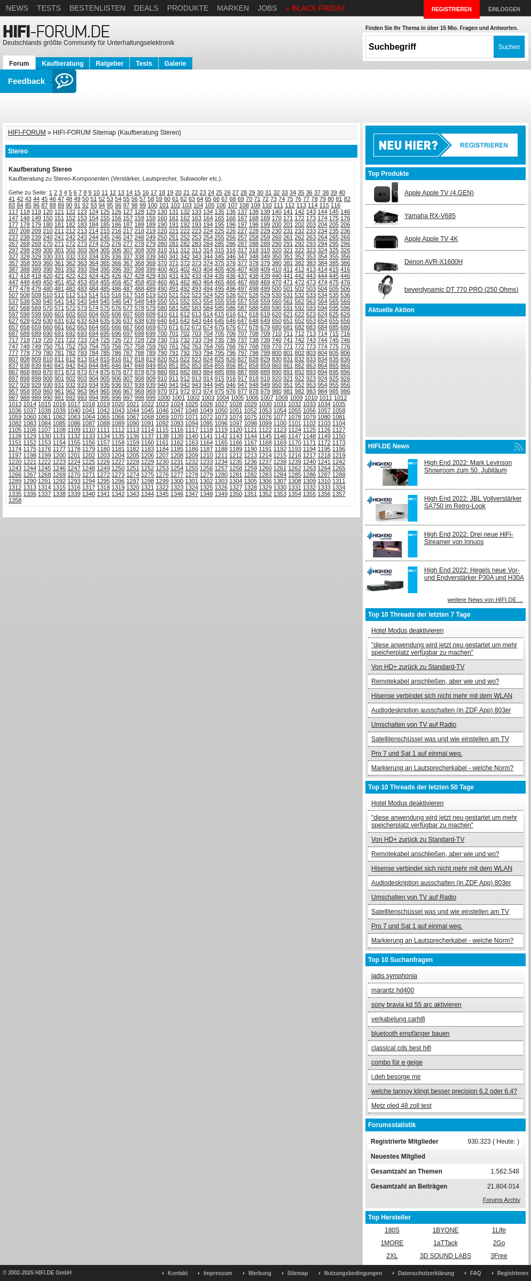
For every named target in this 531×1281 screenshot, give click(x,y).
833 (311, 359)
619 (265, 314)
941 (173, 385)
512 (70, 295)
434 (208, 276)
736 (231, 340)
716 (345, 333)
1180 (103, 449)
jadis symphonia (394, 976)
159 (150, 218)
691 (59, 333)
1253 (161, 468)
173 (311, 218)
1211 (221, 455)
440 (277, 276)
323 (311, 250)
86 (36, 205)
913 (196, 378)
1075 (250, 417)
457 (127, 282)
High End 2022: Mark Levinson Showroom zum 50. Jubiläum (468, 466)
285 (219, 243)
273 (82, 243)
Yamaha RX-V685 (430, 216)
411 (288, 269)
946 (231, 385)
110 (267, 205)
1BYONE (446, 1230)
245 (105, 237)
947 (242, 385)
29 (251, 192)
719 (36, 340)
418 (24, 276)
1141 (206, 436)
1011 (325, 397)
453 (82, 282)
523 (196, 295)
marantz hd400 (392, 990)
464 (208, 282)
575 (105, 308)
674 (208, 327)
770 (277, 346)
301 (59, 250)
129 (150, 211)
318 (254, 250)
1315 (59, 487)
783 (82, 353)
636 (116, 320)
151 (59, 218)
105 (209, 205)
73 (273, 199)
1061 (44, 417)
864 (322, 365)
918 (254, 378)
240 (47, 237)
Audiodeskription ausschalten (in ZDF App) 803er (441, 710)
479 (36, 288)
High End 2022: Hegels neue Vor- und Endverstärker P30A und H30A (474, 573)
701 (173, 333)
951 (288, 385)
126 (116, 211)
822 (185, 359)
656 (345, 320)
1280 (221, 474)
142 (299, 211)
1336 (30, 494)
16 (145, 192)
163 (196, 218)
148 (24, 218)
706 (231, 333)
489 (150, 288)
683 (311, 327)
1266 (15, 474)
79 (322, 199)
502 (299, 288)
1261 (280, 468)
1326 (221, 487)
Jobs (267, 8)
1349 (221, 494)
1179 (88, 449)
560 (277, 301)
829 (265, 359)
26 (227, 192)
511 (59, 295)
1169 (280, 442)
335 (105, 256)
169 (265, 218)
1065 (103, 417)
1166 (235, 442)
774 (322, 346)
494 (208, 288)
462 (185, 282)
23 (203, 192)
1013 (15, 404)
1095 (206, 423)
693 (82, 333)
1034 (323, 404)
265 (334, 237)
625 (334, 314)
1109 (73, 429)
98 (134, 205)
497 (242, 288)
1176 (44, 449)
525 (219, 295)
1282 (250, 474)
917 (242, 378)
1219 (338, 455)
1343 (132, 494)
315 (219, 250)
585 (219, 308)
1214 (265, 455)
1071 (191, 417)
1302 (206, 481)
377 (242, 263)
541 (59, 301)
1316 (73, 487)
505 (334, 288)
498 (254, 288)
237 (13, 237)
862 (299, 365)
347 (242, 256)
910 (162, 378)
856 (231, 365)
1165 (221, 442)
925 (334, 378)
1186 (191, 449)
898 (24, 378)
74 (281, 199)
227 (242, 231)
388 (24, 269)
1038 (44, 410)
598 (24, 314)
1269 (59, 474)
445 (334, 276)
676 (231, 327)
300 (47, 250)
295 (334, 243)
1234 (221, 462)
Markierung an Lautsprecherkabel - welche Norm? (442, 768)
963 (82, 391)
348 (254, 256)
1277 (176, 474)
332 (70, 256)
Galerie (175, 63)
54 (118, 199)
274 (93, 243)
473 (311, 282)
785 (105, 353)
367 (127, 263)
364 (93, 263)
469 (265, 282)
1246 (59, 468)
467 (242, 282)
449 (36, 282)
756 (116, 346)
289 (265, 243)
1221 (30, 462)
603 (82, 314)
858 (254, 365)
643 (196, 320)
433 (196, 276)
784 (93, 353)
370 (162, 263)
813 (82, 359)
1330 (280, 487)
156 (116, 218)
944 (208, 385)
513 (82, 295)
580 (162, 308)
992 (70, 397)
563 (311, 301)
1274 (132, 474)
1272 (103, 474)
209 (36, 231)
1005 (237, 397)
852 (185, 365)
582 (185, 308)
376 (231, 263)
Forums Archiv (501, 1200)
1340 (88, 494)
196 (231, 224)
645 (219, 320)
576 (116, 308)
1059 (15, 417)
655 (334, 320)
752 (70, 346)
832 (299, 359)
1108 (59, 429)
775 (334, 346)
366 (116, 263)
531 (288, 295)
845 (105, 365)
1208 (176, 455)
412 (299, 269)
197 (242, 224)
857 (242, 365)
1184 (161, 449)
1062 (59, 417)
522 (185, 295)
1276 (161, 474)
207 (13, 231)
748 (24, 346)
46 (53, 199)
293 (311, 243)
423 (82, 276)
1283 (265, 474)
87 (44, 205)
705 (219, 333)
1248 (88, 468)
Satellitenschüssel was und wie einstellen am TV (440, 739)
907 (127, 378)
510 (47, 295)
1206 (147, 455)
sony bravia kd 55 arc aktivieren (416, 1004)
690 (47, 333)
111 (278, 205)
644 (208, 320)
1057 (323, 410)
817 (127, 359)
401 (173, 269)
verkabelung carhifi (398, 1019)
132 (185, 211)
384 (322, 263)
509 (36, 295)
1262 (294, 468)
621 (288, 314)
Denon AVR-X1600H (433, 262)
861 (288, 365)
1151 (15, 442)
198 (254, 224)
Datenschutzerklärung (426, 1273)
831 (288, 359)
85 (28, 205)
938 (139, 385)
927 (13, 385)
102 (175, 205)
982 (299, 391)
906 (116, 378)
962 (70, 391)
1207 (161, 455)
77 (306, 199)
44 (36, 199)
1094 (191, 423)
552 (185, 301)
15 (137, 192)
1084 (44, 423)
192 (185, 224)
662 (70, 327)
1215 (280, 455)
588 (254, 308)
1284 (280, 474)
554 (208, 301)
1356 (323, 494)
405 (219, 269)
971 (173, 391)
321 (288, 250)
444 (322, 276)
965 (105, 391)
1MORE (392, 1243)
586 (231, 308)
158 (139, 218)
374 (208, 263)
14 (129, 192)
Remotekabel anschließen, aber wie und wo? (435, 681)
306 (116, 250)
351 (288, 256)
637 (127, 320)
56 (134, 199)
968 (139, 391)
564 (322, 301)
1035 (338, 404)
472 (299, 282)
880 (162, 372)
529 (265, 295)
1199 (44, 455)
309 (150, 250)
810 (47, 359)
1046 (161, 410)
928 (24, 385)
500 (277, 288)
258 (254, 237)
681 (288, 327)
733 (196, 340)
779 (36, 353)
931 (59, 385)
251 (173, 237)
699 (150, 333)
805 (334, 353)
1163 (191, 442)
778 (24, 353)
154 (93, 218)
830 (277, 359)
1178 (73, 449)
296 (345, 243)
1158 (118, 442)
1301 (191, 481)
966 (116, 391)
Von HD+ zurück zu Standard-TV (417, 667)
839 (36, 365)
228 (254, 231)
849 (150, 365)
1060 (30, 417)
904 (93, 378)
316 (231, 250)
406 (231, 269)
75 (290, 199)
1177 (59, 449)
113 (301, 205)
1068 (147, 417)
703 (196, 333)
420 (47, 276)
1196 (338, 449)
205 (334, 224)
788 (139, 353)
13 (121, 192)
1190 (250, 449)
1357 (338, 494)
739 (265, 340)
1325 (206, 487)
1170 (294, 442)
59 (159, 199)
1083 (30, 423)
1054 (280, 410)
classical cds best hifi (401, 1048)
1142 (221, 436)
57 (142, 199)
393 (82, 269)
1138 (161, 436)
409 (265, 269)
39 (334, 192)
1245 (44, 468)
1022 (147, 404)
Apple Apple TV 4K (431, 239)
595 (334, 308)
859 (265, 365)
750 (47, 346)
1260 (265, 468)
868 (24, 372)
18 (162, 192)
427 (127, 276)
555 (219, 301)
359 (36, 263)
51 (93, 199)
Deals (146, 8)
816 (116, 359)
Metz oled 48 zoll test (401, 1105)
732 (185, 340)
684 (322, 327)
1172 (323, 442)
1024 (176, 404)
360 (47, 263)
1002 (193, 397)
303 (82, 250)
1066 (118, 417)
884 (208, 372)
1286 (309, 474)
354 (322, 256)
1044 (132, 410)
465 (219, 282)
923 (311, 378)
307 (127, 250)
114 (312, 205)
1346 (176, 494)
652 (299, 320)
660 (47, 327)
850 (162, 365)
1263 (309, 468)
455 (105, 282)
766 (231, 346)
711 (288, 333)
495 (219, 288)
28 (243, 192)
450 (47, 282)
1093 (176, 423)
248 (139, 237)
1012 (340, 397)
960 (47, 391)
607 (127, 314)
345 (219, 256)
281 (173, 243)
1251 (132, 468)
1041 (88, 410)
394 (93, 269)
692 (70, 333)
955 (334, 385)
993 (82, 397)
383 (311, 263)
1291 (44, 481)
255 (219, 237)
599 (36, 314)
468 (254, 282)
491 (173, 288)
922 (299, 378)
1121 (250, 429)
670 (162, 327)
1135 (118, 436)
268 (24, 243)
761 (173, 346)
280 (162, 243)
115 (324, 205)
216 (116, 231)
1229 (147, 462)
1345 (161, 494)
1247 (73, 468)
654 (322, 320)
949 (265, 385)
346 (231, 256)
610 (162, 314)
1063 (73, 417)
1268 (44, 474)
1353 (280, 494)
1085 (59, 423)
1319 (118, 487)
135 (219, 211)
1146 (280, 436)
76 (298, 199)
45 (44, 199)
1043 (118, 410)
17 (154, 192)
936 (116, 385)
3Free (498, 1256)
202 (299, 224)
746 (345, 340)
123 (82, 211)
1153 (44, 442)
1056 (309, 410)
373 (196, 263)
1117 (191, 429)
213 (82, 231)
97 (126, 205)
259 (265, 237)
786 (116, 353)
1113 (132, 429)
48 (69, 199)
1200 (59, 455)
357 (13, 263)
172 (299, 218)
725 (105, 340)
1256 (206, 468)
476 (345, 282)
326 (345, 250)
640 (162, 320)
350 (277, 256)
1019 (103, 404)
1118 (206, 429)
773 (311, 346)
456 (116, 282)
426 (116, 276)
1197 (15, 455)
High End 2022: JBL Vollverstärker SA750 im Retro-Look (472, 502)
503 (311, 288)
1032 (294, 404)
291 (288, 243)
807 (13, 359)
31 (268, 192)
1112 (118, 429)
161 (173, 218)
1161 (161, 442)
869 (36, 372)
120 (47, 211)
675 (219, 327)
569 (36, 308)
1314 (44, 487)
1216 (294, 455)
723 (82, 340)
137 (242, 211)
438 (254, 276)
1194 (309, 449)
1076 (265, 417)
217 (127, 231)
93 (93, 205)
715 (334, 333)
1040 (73, 410)
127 (127, 211)
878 (139, 372)
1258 (235, 468)
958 (24, 391)
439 (265, 276)
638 (139, 320)
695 (105, 333)
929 (36, 385)
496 (231, 288)
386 (345, 263)
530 (277, 295)
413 (311, 269)
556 (231, 301)
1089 (118, 423)
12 (113, 192)
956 (345, 385)
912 (185, 378)
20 (178, 192)
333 (82, 256)
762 (185, 346)
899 (36, 378)
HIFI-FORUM (27, 132)
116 (335, 205)
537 (13, 301)
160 (162, 218)
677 (242, 327)
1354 (294, 494)
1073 (221, 417)
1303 (221, 481)
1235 (235, 462)
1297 (132, 481)
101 (164, 205)
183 (82, 224)
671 (173, 327)
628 (24, 320)
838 (24, 365)
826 (231, 359)
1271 (88, 474)
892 (299, 372)
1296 (118, 481)
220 (162, 231)
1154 (59, 442)
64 (200, 199)
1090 (132, 423)
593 (311, 308)
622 (299, 314)
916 (231, 378)
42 (20, 199)
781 (59, 353)
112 (289, 205)
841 (59, 365)
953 (311, 385)
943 (196, 385)
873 (82, 372)
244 (93, 237)
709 (265, 333)
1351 (250, 494)
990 (47, 397)
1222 (44, 462)
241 (59, 237)
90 (69, 205)
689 (36, 333)
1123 (280, 429)
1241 (323, 462)
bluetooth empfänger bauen (410, 1033)
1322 (161, 487)
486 (116, 288)
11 (104, 192)
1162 (176, 442)
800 (277, 353)
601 (59, 314)
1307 (280, 481)
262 (299, 237)
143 (311, 211)
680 (277, 327)
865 (334, 365)
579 (150, 308)
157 (127, 218)
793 (196, 353)
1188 (221, 449)
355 (334, 256)
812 (70, 359)
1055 (294, 410)
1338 (59, 494)
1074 (235, 417)
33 (285, 192)
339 (150, 256)
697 (127, 333)
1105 (15, 429)
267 (13, 243)
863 (311, 365)
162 (185, 218)
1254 (176, 468)
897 (13, 378)
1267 (30, 474)
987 (13, 397)
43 (28, 199)
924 (322, 378)
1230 (161, 462)
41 (12, 199)
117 (13, 211)
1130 (44, 436)
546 (116, 301)
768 (254, 346)
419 (36, 276)
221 (173, 231)
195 (219, 224)
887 (242, 372)
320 (277, 250)
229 (265, 231)
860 (277, 365)
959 (36, 391)
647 (242, 320)
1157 (103, 442)
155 (105, 218)
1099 (265, 423)
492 (185, 288)
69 (241, 199)
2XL (391, 1256)
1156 (88, 442)
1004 (222, 397)
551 (173, 301)
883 (196, 372)
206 (345, 224)
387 (13, 269)
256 (231, 237)
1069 (161, 417)
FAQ (475, 1273)
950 (277, 385)
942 (185, 385)
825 (219, 359)
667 (127, 327)
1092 (161, 423)
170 (277, 218)
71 (257, 199)
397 (127, 269)
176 (345, 218)
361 (59, 263)
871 (59, 372)
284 (208, 243)
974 (208, 391)
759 (150, 346)
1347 (191, 494)
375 (219, 263)
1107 (44, 429)
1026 (206, 404)
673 (196, 327)
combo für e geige (397, 1062)
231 (288, 231)
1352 (265, 494)
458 (139, 282)
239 (36, 237)
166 (231, 218)
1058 (338, 410)
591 (288, 308)
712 (299, 333)
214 (93, 231)
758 (139, 346)
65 (208, 199)
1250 (118, 468)
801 (288, 353)
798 (254, 353)
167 (242, 218)
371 (173, 263)
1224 (73, 462)
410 (277, 269)
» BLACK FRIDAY (316, 8)
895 (334, 372)
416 (345, 269)
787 (127, 353)
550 (162, 301)
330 (47, 256)
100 (152, 205)
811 (59, 359)
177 (13, 224)
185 (105, 224)
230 (277, 231)
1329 (265, 487)
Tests (49, 8)
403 (196, 269)
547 (127, 301)
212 (70, 231)
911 (173, 378)
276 (116, 243)
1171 (309, 442)
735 (219, 340)
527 (242, 295)
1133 (88, 436)
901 (59, 378)
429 (150, 276)
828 (254, 359)
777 (13, 353)
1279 (206, 474)
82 (347, 199)
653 (311, 320)
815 (105, 359)
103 (187, 205)
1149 (323, 436)
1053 (265, 410)
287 (242, 243)
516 (116, 295)
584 (208, 308)
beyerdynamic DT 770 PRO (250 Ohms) (461, 289)
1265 (338, 468)
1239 (294, 462)
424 (93, 276)
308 (139, 250)
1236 (250, 462)
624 (322, 314)
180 (47, 224)
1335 (15, 494)
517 (127, 295)
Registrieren (512, 1273)
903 (82, 378)
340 (162, 256)
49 (77, 199)
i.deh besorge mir (396, 1077)
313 (196, 250)
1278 (191, 474)
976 (231, 391)
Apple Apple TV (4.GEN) (439, 193)
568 (24, 308)
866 (345, 365)
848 (139, 365)
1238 (280, 462)
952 (299, 385)
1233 (206, 462)
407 (242, 269)
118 (24, 211)
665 (105, 327)
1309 (309, 481)
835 (334, 359)
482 (70, 288)
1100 (280, 423)
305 (105, 250)
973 (196, 391)
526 (231, 295)
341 (173, 256)
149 (36, 218)
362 (70, 263)
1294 (88, 481)
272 (70, 243)
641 (173, 320)
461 (173, 282)
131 (173, 211)
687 (13, 333)
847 (127, 365)
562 (299, 301)
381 (288, 263)
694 (93, 333)
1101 (294, 423)
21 (186, 192)
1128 (15, 436)
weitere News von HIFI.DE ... (485, 599)
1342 (118, 494)
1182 (132, 449)
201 (288, 224)
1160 (147, 442)
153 (82, 218)
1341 (103, 494)
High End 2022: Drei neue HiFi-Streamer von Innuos (468, 538)
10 (96, 192)
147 (13, 218)
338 (139, 256)
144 (322, 211)
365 (105, 263)
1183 (147, 449)
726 (116, 340)
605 (105, 314)
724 (93, 340)
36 (309, 192)
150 (47, 218)
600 (47, 314)
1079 (309, 417)
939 (150, 385)
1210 (206, 455)
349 (265, 256)
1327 (235, 487)
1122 (265, 429)
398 (139, 269)
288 (254, 243)
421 (59, 276)
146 (345, 211)
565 (334, 301)
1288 (338, 474)
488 (139, 288)
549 (150, 301)
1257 (221, 468)
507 (13, 295)
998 (139, 397)
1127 (338, 429)
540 (47, 301)
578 (139, 308)
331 (59, 256)
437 (242, 276)
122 (70, 211)
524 (208, 295)
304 (93, 250)
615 (219, 314)
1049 (206, 410)
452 (70, 282)
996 (116, 397)
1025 (191, 404)
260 (277, 237)
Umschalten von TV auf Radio (413, 724)
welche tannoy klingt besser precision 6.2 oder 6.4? (444, 1091)
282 (185, 243)
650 (277, 320)
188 (139, 224)
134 (208, 211)
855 (219, 365)
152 (70, 218)
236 (345, 231)
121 (59, 211)
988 (24, 397)
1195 (323, 449)
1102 (309, 423)
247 (127, 237)
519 (150, 295)
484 (93, 288)
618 (254, 314)
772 (299, 346)
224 (208, 231)
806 (345, 353)
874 (93, 372)
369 (150, 263)
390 (47, 269)
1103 (323, 423)
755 (105, 346)
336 (116, 256)
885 (219, 372)
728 (139, 340)
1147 (294, 436)
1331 (294, 487)
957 (13, 391)
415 (334, 269)
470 (277, 282)
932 (70, 385)
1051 (235, 410)
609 (150, 314)
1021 (132, 404)
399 (150, 269)
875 (105, 372)
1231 (176, 462)
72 (265, 199)
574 (93, 308)
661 (59, 327)
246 (116, 237)
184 (93, 224)
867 (13, 372)
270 (47, 243)
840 (47, 365)
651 (288, 320)
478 (24, 288)
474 (322, 282)
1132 (73, 436)
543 (82, 301)
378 (254, 263)
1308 (294, 481)
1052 (250, 410)
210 (47, 231)
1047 (176, 410)
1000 (163, 397)
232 (299, 231)
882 (185, 372)
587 (242, 308)
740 (277, 340)
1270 (73, 474)
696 (116, 333)
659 (36, 327)
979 (265, 391)
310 (162, 250)
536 (345, 295)
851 (173, 365)
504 (322, 288)
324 (322, 250)
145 (334, 211)
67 (224, 199)
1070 (176, 417)
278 (139, 243)
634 (93, 320)
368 (139, 263)
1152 (30, 442)
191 (173, 224)
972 (185, 391)
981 (288, 391)
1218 (323, 455)
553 (196, 301)
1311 (338, 481)
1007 (266, 397)
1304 (235, 481)
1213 (250, 455)
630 (47, 320)
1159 (132, 442)
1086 (73, 423)
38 (325, 192)
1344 (147, 494)
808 (24, 359)
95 (110, 205)
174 (322, 218)
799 (265, 353)
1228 (132, 462)
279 (150, 243)
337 (127, 256)
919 (265, 378)
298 (24, 250)
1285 (294, 474)
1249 (103, 468)
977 (242, 391)
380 (277, 263)
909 (150, 378)
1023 (161, 404)
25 (219, 192)
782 (70, 353)
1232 (191, 462)
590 (277, 308)
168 (254, 218)
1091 (147, 423)
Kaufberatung (62, 63)
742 (299, 340)
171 (288, 218)
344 (208, 256)
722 (70, 340)
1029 (250, 404)
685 (334, 327)
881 (173, 372)
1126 (323, 429)
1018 (88, 404)
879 (150, 372)
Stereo (18, 151)
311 (173, 250)
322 (299, 250)
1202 (88, 455)
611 (173, 314)
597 (13, 314)
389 (36, 269)
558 (254, 301)
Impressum (218, 1273)
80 (330, 199)
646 (231, 320)
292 (299, 243)
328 (24, 256)
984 (322, 391)
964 (93, 391)
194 (208, 224)
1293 (73, 481)
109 (255, 205)
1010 (310, 397)
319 (265, 250)
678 (254, 327)
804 (322, 353)
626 (345, 314)
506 (345, 288)
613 (196, 314)
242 (70, 237)
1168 (265, 442)
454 (93, 282)
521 (173, 295)
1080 (323, 417)
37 (317, 192)
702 (185, 333)
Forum (19, 63)
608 (139, 314)
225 (219, 231)
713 (311, 333)
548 (139, 301)
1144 (250, 436)
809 (36, 359)
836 (345, 359)
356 (345, 256)
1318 (103, 487)
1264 (323, 468)
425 (105, 276)
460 (162, 282)
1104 (338, 423)
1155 (73, 442)
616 (231, 314)
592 (299, 308)
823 (196, 359)
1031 (280, 404)
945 (219, 385)
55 (126, 199)
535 (334, 295)
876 (116, 372)
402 (185, 269)
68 (232, 199)
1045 (147, 410)
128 (139, 211)
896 (345, 372)
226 (231, 231)
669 (150, 327)
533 (311, 295)
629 (36, 320)
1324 (191, 487)
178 (24, 224)
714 (322, 333)
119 (36, 211)
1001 (178, 397)
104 (198, 205)
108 (244, 205)
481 (59, 288)
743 (311, 340)
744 (322, 340)
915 (219, 378)
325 (334, 250)
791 (173, 353)
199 (265, 224)
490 (162, 288)
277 (127, 243)
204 (322, 224)
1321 (147, 487)
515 (105, 295)
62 (184, 199)
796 (231, 353)
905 (105, 378)
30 (260, 192)
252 (185, 237)
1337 (44, 494)
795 (219, 353)
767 (242, 346)
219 (150, 231)
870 (47, 372)
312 (185, 250)
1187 (206, 449)
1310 (323, 481)
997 (127, 397)
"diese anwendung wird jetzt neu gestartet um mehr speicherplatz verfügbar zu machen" (444, 648)
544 (93, 301)
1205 (132, 455)
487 (127, 288)
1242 (338, 462)
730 (162, 340)
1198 (30, 455)
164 (208, 218)
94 (101, 205)
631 (59, 320)
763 (196, 346)
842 (70, 365)
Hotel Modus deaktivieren (407, 630)
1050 (221, 410)
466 (231, 282)
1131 (59, 436)
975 (219, 391)
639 (150, 320)
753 (82, 346)
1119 (221, 429)
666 (116, 327)
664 (93, 327)
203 (311, 224)
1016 (59, 404)
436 (231, 276)
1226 (103, 462)
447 (13, 282)
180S (392, 1230)
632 (70, 320)
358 (24, 263)
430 (162, 276)
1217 (309, 455)
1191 (265, 449)
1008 (281, 397)
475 (334, 282)
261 (288, 237)
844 (93, 365)
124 (93, 211)
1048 (191, 410)
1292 (59, 481)
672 (185, 327)
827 (242, 359)
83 (12, 205)
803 (311, 353)
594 (322, 308)
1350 (235, 494)
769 (265, 346)
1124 (294, 429)
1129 (30, 436)
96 (118, 205)
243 (82, 237)
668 (139, 327)
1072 (206, 417)
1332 (309, 487)
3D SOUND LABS (445, 1256)
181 (59, 224)
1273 (118, 474)
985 (334, 391)
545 (105, 301)
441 (288, 276)
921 (288, 378)
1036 (15, 410)
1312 (15, 487)
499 (265, 288)
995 (105, 397)
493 (196, 288)
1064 (88, 417)
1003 (207, 397)
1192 (280, 449)
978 (254, 391)
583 (196, 308)
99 (142, 205)
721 (59, 340)
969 (150, 391)
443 (311, 276)
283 (196, 243)
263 (311, 237)
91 (77, 205)
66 (216, 199)
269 (36, 243)
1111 (103, 429)
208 (24, 231)
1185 (176, 449)
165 (219, 218)
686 (345, 327)
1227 (118, 462)
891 (288, 372)
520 (162, 295)
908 (139, 378)
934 (93, 385)
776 (345, 346)
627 (13, 320)
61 (175, 199)
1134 (103, 436)
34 (293, 192)
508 (24, 295)
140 (277, 211)
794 (208, 353)
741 (288, 340)
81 (339, 199)
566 (345, 301)
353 (311, 256)
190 (162, 224)
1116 (176, 429)
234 (322, 231)
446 (345, 276)
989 (36, 397)
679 (265, 327)
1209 (191, 455)
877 (127, 372)
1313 (30, 487)
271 (59, 243)
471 (288, 282)
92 (85, 205)
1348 (206, 494)
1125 (309, 429)
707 (242, 333)
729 (150, 340)
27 (235, 192)
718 (24, 340)
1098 (250, 423)
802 (299, 353)
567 (13, 308)
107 (232, 205)
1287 (323, 474)
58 (150, 199)
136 (231, 211)
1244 (30, 468)
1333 (323, 487)
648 (254, 320)
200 (277, 224)
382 (299, 263)
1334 (338, 487)
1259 (250, 468)
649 (265, 320)
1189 (235, 449)
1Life (499, 1230)
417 (13, 276)
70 (249, 199)
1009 (296, 397)
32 (276, 192)
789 (150, 353)
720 (47, 340)
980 (277, 391)
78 (314, 199)
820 (162, 359)
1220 (15, 462)
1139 (176, 436)
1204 (118, 455)
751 (59, 346)
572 (70, 308)
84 (20, 205)
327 (13, 256)
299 (36, 250)
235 (334, 231)
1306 (265, 481)
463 (196, 282)
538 (24, 301)
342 (185, 256)
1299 (161, 481)
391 (59, 269)
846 (116, 365)
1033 (309, 404)
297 (13, 250)
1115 (161, 429)
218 (139, 231)
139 (265, 211)
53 (110, 199)
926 (345, 378)
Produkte (188, 8)
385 (334, 263)
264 (322, 237)
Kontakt (178, 1273)
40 (342, 192)
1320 (132, 487)
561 (288, 301)
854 (208, 365)
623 (311, 314)
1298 (147, 481)
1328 (250, 487)
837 (13, 365)
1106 (30, 429)
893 (311, 372)
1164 (206, 442)
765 (219, 346)
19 (170, 192)
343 (196, 256)
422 (70, 276)
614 (208, 314)
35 (301, 192)
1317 (88, 487)
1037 (30, 410)
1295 (103, 481)
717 (13, 340)
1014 (30, 404)
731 (173, 340)
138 (254, 211)
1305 (250, 481)
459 (150, 282)
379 (265, 263)
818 (139, 359)
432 (185, 276)
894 (322, 372)
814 (93, 359)
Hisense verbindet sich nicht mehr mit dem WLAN (441, 696)
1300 (176, 481)
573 (82, 308)
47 (61, 199)
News (17, 8)
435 (219, 276)
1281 (235, 474)
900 (47, 378)
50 (85, 199)
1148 (309, 436)
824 (208, 359)
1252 (147, 468)
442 (299, 276)
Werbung (259, 1273)
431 (173, 276)
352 (299, 256)
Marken (233, 8)
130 (162, 211)
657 (13, 327)
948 (254, 385)
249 (150, 237)
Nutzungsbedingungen (353, 1273)
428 (139, 276)
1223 (59, 462)
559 (265, 301)
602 (70, 314)
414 (322, 269)
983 (311, 391)
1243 (15, 468)
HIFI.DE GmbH (53, 1273)
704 (208, 333)
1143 (235, 436)
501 (288, 288)
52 (101, 199)
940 (162, 385)
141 (288, 211)
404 (208, 269)
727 (127, 340)
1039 (59, 410)
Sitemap (297, 1273)
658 (24, 327)
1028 (235, 404)
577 (127, 308)
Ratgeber (109, 63)
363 (82, 263)
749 (36, 346)
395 (105, 269)
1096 (221, 423)
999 (150, 397)
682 (299, 327)
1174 (15, 449)
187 (127, 224)
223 (196, 231)
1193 (294, 449)
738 (254, 340)
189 (150, 224)
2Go (499, 1243)
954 (322, 385)
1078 (294, 417)
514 (93, 295)
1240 (309, 462)
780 (47, 353)
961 (59, 391)
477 (13, 288)
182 (70, 224)
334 (93, 256)
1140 (191, 436)
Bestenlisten (97, 8)
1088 (103, 423)
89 (61, 205)
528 (254, 295)
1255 (191, 468)
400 (162, 269)
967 (127, 391)
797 (242, 353)
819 (150, 359)
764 (208, 346)
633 (82, 320)
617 (242, 314)
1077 (280, 417)
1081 (338, 417)
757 (127, 346)
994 (93, 397)
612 (185, 314)
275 (105, 243)
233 (311, 231)
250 (162, 237)
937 (127, 385)
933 (82, 385)
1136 (132, 436)
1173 (338, 442)
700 (162, 333)
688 (24, 333)
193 (196, 224)
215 (105, 231)
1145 (265, 436)
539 (36, 301)
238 (24, 237)
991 (59, 397)
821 (173, 359)
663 (82, 327)
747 (13, 346)
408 (254, 269)
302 (70, 250)
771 (288, 346)
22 (194, 192)
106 (221, 205)
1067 (132, 417)
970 (162, 391)
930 (47, 385)
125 (105, 211)
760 (162, 346)
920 (277, 378)
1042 (103, 410)
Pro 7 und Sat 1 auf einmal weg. (417, 753)
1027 (221, 404)
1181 (118, 449)
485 (105, 288)
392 (70, 269)
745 (334, 340)
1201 (73, 455)
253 (196, 237)
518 (139, 295)
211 (59, 231)
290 (277, 243)
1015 (44, 404)
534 (322, 295)
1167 (250, 442)
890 (277, 372)
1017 (73, 404)
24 (211, 192)
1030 (265, 404)
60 (167, 199)
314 (208, 250)
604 (93, 314)
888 (254, 372)
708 (254, 333)
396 (116, 269)
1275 (147, 474)
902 (70, 378)
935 (105, 385)
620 (277, 314)
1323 (176, 487)
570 (47, 308)
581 (173, 308)
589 (265, 308)
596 (345, 308)
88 (53, 205)
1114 (147, 429)
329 (36, 256)
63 (192, 199)
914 (208, 378)
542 (70, 301)
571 (59, 308)
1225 (88, 462)
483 (82, 288)
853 (196, 365)
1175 (30, 449)
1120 (235, 429)
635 (105, 320)
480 (47, 288)
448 (24, 282)
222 (185, 231)
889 (265, 372)
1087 (88, 423)
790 (162, 353)
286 (231, 243)
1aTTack (445, 1243)
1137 (147, 436)
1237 (265, 462)
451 (59, 282)
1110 (88, 429)
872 (70, 372)
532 (299, 295)
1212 (235, 455)
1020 (118, 404)
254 (208, 237)
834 (322, 359)
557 (242, 301)
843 (82, 365)
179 (36, 224)
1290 (30, 481)
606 (116, 314)
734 (208, 340)
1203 (103, 455)
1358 (15, 500)
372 (185, 263)
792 (185, 353)
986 (345, 391)
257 (242, 237)
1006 (252, 397)
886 (231, 372)
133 (196, 211)
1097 (235, 423)
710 (277, 333)
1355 (309, 494)
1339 (73, 494)
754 (93, 346)
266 (345, 237)
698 (139, 333)
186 (116, 224)
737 (242, 340)
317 (242, 250)
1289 (15, 481)
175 (334, 218)
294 (322, 243)
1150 (338, 436)
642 (185, 320)
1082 (15, 423)
